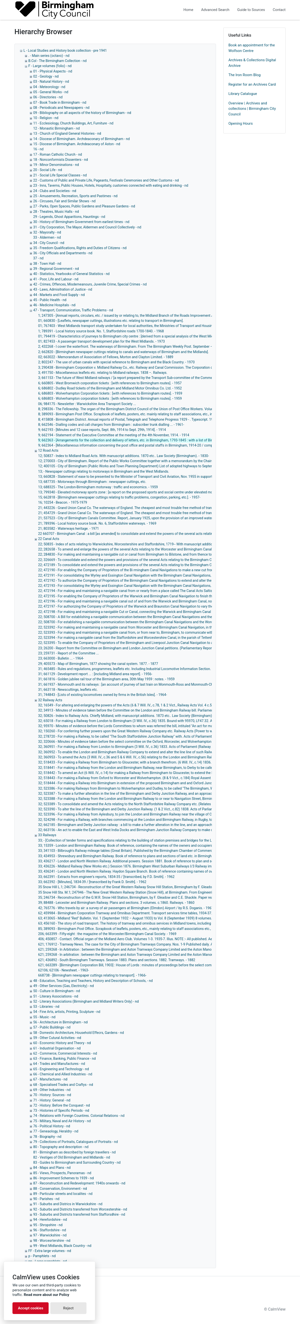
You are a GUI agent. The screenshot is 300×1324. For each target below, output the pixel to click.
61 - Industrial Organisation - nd (57, 1048)
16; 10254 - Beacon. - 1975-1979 (62, 502)
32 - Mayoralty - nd (47, 232)
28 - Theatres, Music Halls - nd (56, 212)
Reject (68, 1308)
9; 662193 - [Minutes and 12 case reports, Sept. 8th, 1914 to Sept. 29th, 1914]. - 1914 (102, 430)
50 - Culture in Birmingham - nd (56, 991)
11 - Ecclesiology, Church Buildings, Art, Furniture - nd (73, 123)
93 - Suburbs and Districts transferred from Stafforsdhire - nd (79, 1214)
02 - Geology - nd (46, 76)
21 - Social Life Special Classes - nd (60, 175)
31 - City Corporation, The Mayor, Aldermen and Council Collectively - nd (87, 227)
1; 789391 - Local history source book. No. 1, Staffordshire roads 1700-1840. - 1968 (101, 331)
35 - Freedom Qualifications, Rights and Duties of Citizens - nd (80, 248)
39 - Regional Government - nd (56, 269)
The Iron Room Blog (244, 75)
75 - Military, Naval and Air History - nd (62, 1121)
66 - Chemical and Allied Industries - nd (62, 1074)
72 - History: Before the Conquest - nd (61, 1105)
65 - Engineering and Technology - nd (61, 1069)
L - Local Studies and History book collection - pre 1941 (65, 50)
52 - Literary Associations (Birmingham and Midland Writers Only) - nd (86, 1001)
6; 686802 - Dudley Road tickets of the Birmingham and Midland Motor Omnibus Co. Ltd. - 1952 (110, 388)
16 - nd (38, 149)
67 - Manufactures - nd (50, 1079)
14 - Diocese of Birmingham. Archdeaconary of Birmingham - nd (81, 139)
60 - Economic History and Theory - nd (62, 1043)
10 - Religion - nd (45, 118)
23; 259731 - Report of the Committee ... (68, 653)
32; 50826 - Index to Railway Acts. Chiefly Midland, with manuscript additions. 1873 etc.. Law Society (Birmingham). (125, 716)
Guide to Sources (251, 10)
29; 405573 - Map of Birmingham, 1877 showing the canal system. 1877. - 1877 (98, 664)
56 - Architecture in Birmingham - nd (60, 1022)
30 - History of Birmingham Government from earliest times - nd (81, 222)
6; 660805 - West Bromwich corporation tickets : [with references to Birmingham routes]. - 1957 (110, 383)
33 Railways (47, 835)
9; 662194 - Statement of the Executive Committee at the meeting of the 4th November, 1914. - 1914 (113, 435)
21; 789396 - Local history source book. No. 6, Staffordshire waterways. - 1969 (97, 523)
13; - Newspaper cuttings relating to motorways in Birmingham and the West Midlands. (103, 471)
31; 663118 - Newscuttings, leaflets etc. (68, 690)
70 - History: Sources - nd (52, 1095)
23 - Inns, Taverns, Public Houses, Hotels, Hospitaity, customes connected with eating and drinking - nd (110, 185)
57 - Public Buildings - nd (51, 1027)
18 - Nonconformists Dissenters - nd (60, 160)
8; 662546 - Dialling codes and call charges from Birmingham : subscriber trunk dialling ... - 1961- (111, 425)
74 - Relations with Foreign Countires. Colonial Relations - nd (78, 1116)
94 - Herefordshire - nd (50, 1220)
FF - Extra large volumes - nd (49, 1251)
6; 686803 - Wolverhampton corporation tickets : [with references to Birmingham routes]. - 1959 (110, 398)
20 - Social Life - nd (47, 170)
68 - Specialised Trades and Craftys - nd (63, 1085)
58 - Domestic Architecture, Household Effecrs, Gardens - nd (78, 1033)
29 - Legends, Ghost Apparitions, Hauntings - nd (69, 217)
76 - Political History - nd (51, 1126)
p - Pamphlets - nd (42, 1256)
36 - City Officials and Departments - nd (62, 253)
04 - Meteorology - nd (49, 87)
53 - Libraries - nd (46, 1006)
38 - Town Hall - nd (47, 263)
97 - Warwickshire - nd (49, 1235)
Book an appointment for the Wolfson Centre (251, 48)
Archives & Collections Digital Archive (252, 63)
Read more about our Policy (46, 1295)
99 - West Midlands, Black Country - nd (62, 1246)
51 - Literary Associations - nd (55, 996)
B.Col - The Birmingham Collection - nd (57, 61)
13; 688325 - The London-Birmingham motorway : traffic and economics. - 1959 (98, 487)
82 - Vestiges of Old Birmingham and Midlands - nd (71, 1157)
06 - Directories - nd (48, 97)
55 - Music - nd (44, 1017)
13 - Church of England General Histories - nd (67, 133)
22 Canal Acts (48, 539)
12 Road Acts (48, 450)
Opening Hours (240, 123)
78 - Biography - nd (47, 1137)
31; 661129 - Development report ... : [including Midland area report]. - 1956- (95, 674)
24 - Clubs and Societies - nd (54, 191)
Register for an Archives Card (252, 84)
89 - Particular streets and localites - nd (62, 1194)
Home (188, 10)
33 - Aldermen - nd (47, 237)
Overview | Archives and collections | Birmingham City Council (252, 108)
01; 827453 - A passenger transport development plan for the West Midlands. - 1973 (101, 341)
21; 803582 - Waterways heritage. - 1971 (68, 528)
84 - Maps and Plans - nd (52, 1168)
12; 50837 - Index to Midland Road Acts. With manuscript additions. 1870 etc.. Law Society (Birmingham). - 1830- (123, 456)
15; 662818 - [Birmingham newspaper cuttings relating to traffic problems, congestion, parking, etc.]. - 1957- (119, 497)
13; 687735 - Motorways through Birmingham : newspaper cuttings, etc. (92, 482)
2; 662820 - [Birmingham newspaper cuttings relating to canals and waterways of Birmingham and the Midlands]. (123, 352)
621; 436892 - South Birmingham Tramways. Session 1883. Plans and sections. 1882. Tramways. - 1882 (116, 960)
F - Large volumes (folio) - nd (50, 66)
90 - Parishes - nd (46, 1199)
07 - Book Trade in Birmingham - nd (59, 102)
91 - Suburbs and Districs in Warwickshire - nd (67, 1204)
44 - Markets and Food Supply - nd (59, 295)
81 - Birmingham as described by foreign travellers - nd (74, 1152)
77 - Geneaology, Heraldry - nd (55, 1131)
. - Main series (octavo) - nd (48, 56)
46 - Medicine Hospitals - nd (54, 305)
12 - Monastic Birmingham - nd (56, 128)
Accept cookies (30, 1308)
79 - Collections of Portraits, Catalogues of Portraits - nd (75, 1142)
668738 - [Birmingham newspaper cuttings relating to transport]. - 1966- (92, 975)
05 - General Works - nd (50, 92)
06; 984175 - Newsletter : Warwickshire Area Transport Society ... (87, 404)
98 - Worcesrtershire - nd (51, 1241)
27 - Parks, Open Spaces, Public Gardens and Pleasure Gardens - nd (84, 206)
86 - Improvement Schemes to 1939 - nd (63, 1178)
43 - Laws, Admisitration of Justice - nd (62, 289)
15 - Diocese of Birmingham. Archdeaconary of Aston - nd (76, 144)
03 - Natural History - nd (51, 81)
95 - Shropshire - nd (48, 1225)
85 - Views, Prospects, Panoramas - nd (62, 1173)
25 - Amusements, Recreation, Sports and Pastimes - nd (75, 196)
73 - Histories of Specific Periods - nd (61, 1110)
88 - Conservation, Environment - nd (60, 1189)
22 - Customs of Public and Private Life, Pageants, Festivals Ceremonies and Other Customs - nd (106, 180)
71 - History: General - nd (51, 1100)
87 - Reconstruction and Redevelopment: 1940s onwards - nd (79, 1183)
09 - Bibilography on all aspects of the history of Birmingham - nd (82, 113)
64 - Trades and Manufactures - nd (59, 1064)
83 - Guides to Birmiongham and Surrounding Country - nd (76, 1162)
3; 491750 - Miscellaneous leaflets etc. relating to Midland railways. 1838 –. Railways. (102, 373)
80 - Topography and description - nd (60, 1147)
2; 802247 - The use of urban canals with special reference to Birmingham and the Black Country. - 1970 (116, 362)
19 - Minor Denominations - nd (56, 165)
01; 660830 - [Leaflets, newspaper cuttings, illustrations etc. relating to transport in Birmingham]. (111, 321)
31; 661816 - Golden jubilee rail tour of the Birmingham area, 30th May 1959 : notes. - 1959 (106, 679)
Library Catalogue (242, 94)
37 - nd (38, 258)
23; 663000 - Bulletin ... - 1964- (61, 658)
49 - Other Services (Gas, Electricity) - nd (63, 986)
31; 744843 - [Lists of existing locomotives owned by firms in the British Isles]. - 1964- (102, 695)
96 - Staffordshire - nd (49, 1230)
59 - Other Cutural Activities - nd (57, 1038)
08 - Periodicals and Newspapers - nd (61, 108)
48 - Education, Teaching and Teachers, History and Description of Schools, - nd (93, 981)
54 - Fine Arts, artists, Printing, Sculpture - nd (66, 1012)
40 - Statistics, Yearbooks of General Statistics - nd (71, 274)
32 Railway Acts (50, 700)
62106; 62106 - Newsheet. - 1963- (63, 970)
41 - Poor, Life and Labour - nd (55, 279)
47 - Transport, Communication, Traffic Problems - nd (73, 310)
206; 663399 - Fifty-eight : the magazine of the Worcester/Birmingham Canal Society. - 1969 (107, 934)
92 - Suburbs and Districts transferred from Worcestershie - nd (80, 1209)
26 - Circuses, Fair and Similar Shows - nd (64, 201)
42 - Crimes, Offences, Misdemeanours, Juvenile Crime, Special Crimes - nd (90, 284)
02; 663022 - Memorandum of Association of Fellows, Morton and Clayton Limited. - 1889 (105, 357)
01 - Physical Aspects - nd (52, 71)
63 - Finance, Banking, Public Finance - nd (64, 1058)
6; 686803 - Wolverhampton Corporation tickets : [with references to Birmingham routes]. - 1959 (110, 393)
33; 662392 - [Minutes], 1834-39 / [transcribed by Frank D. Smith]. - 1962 (92, 882)
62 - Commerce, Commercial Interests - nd (65, 1053)
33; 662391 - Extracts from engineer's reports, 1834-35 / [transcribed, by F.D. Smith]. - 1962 (106, 877)
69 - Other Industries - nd (51, 1090)
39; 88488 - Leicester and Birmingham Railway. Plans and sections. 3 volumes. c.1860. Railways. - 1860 (116, 903)
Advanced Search (215, 10)
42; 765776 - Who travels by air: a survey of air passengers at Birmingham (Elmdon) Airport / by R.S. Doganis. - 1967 (125, 908)
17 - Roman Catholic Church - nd (57, 154)
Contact (279, 10)
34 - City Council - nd (48, 243)
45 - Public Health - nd (49, 300)
